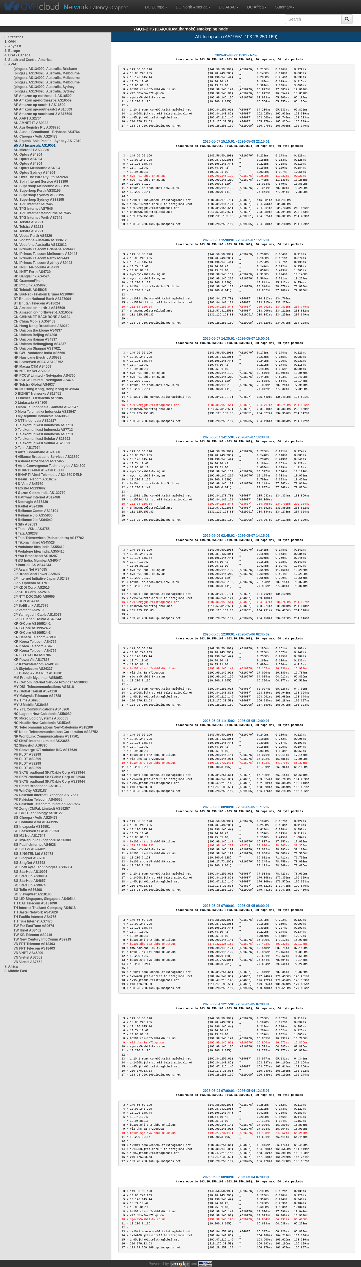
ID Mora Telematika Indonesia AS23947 (45, 412)
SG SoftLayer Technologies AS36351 (43, 867)
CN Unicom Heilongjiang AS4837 (40, 344)
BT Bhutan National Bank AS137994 (42, 299)
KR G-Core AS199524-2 (32, 628)
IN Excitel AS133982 (30, 488)
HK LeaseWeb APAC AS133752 (38, 362)
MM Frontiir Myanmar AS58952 (38, 678)
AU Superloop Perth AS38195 (37, 191)
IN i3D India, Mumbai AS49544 (37, 560)
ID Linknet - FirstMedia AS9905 (38, 398)
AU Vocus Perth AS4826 (33, 236)
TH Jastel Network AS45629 (36, 912)
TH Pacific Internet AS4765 (35, 917)
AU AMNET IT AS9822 (31, 123)
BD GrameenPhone (29, 281)
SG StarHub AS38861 (30, 876)
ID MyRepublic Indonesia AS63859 (41, 416)
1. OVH (10, 42)
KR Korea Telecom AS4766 (35, 642)
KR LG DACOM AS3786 (32, 655)
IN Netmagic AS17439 (31, 502)
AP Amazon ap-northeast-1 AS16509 (43, 96)
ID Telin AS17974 (27, 448)
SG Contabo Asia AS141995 (36, 822)
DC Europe (156, 7)
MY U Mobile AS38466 (31, 705)
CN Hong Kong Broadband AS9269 (41, 326)
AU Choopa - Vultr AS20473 (36, 136)
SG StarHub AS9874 (30, 885)
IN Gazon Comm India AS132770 (39, 493)
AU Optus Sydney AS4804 (34, 173)
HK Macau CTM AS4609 (32, 366)
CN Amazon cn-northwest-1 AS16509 (43, 312)
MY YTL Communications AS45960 (41, 709)
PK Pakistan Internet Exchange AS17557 (46, 795)
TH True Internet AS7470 (33, 921)
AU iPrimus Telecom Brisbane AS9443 (44, 249)
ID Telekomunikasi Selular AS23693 (42, 439)
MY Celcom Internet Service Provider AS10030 (51, 682)
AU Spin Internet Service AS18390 (41, 182)
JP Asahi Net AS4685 (30, 569)
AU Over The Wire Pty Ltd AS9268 (41, 177)
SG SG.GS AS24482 (29, 849)
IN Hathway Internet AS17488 (37, 497)
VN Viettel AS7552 (28, 957)
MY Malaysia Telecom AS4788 (37, 696)
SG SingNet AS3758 (29, 858)
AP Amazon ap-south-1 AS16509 (39, 105)
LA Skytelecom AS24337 (33, 669)
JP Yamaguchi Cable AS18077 (37, 615)
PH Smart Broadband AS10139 (38, 786)
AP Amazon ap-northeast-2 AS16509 (43, 100)
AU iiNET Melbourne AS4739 (36, 267)
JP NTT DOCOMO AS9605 (34, 597)
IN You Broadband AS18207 (36, 556)
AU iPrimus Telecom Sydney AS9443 (43, 263)
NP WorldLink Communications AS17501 (46, 736)
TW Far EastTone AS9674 (34, 926)
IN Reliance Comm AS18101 (36, 511)
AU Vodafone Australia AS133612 (40, 240)
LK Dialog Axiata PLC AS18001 (38, 673)
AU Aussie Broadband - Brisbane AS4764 (47, 132)
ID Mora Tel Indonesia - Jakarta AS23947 (46, 407)
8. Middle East (16, 971)
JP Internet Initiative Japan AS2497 (41, 578)
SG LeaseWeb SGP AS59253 (36, 831)
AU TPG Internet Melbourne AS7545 (42, 213)
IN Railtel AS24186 (28, 506)
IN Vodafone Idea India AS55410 (39, 547)
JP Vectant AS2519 (29, 610)
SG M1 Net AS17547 (29, 836)
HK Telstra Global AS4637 (34, 385)
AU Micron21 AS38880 (31, 150)
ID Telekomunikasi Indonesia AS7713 (43, 425)
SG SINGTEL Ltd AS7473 (33, 854)
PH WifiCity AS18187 (30, 791)
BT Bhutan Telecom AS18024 (37, 303)
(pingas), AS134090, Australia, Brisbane (45, 69)
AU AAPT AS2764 (27, 118)
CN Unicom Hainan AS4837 (35, 339)
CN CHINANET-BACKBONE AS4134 (42, 317)
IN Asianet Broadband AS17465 (39, 461)
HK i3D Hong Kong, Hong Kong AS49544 (46, 389)
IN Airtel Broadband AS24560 (37, 452)
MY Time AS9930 (27, 700)
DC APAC (229, 7)
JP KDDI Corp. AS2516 (32, 588)
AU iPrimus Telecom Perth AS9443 (41, 258)
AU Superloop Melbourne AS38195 (41, 186)
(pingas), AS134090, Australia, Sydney (44, 87)
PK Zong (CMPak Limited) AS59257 (42, 809)
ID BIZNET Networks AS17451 (37, 394)
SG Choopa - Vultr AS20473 (36, 818)
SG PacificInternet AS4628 (35, 845)
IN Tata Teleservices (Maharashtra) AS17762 (49, 538)
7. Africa (11, 966)
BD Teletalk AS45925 (30, 290)
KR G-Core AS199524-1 (32, 624)
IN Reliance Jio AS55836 (33, 515)
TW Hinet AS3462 (27, 930)
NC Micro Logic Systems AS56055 (41, 718)
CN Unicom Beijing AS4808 (35, 335)
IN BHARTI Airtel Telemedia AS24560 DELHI (48, 475)
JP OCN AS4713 (26, 601)
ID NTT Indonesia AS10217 (35, 421)
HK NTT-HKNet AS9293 (32, 371)
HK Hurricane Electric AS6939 (37, 357)
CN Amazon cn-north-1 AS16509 (39, 308)
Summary (285, 7)
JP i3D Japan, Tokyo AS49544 (37, 619)
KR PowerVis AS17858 (31, 660)
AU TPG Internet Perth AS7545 (38, 218)
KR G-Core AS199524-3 (32, 633)
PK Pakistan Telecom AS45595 (38, 800)
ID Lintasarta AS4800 (30, 403)
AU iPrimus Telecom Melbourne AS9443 (45, 254)
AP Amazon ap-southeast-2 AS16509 (43, 114)
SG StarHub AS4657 (30, 881)
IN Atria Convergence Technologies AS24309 (49, 466)
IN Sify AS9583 (25, 524)
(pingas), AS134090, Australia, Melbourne (47, 73)
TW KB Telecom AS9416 (33, 935)
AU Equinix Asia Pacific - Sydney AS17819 (48, 141)
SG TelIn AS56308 (28, 890)
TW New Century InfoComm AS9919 (42, 939)
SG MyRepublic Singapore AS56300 (42, 840)
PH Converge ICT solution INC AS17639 (45, 750)
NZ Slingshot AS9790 (30, 745)
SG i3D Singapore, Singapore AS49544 (45, 899)
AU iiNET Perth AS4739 (32, 272)
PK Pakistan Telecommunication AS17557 (47, 804)
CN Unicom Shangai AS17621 (37, 348)
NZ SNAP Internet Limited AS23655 (42, 741)
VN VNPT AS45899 (28, 953)
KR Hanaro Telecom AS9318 (36, 637)
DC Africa (257, 7)
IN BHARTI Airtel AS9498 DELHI (39, 470)
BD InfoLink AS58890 (30, 285)
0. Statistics (14, 37)
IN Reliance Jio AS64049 (33, 520)
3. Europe (12, 51)
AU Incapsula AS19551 (37, 145)
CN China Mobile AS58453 (34, 321)
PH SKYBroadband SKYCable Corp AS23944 (49, 772)
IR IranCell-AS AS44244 (32, 565)
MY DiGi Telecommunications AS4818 (44, 687)
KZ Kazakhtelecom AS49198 (36, 664)
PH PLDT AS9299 (27, 754)
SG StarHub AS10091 (30, 872)
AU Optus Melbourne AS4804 (37, 168)
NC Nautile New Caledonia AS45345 (42, 723)
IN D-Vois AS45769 (28, 484)
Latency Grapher (95, 7)
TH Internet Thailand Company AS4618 (45, 908)
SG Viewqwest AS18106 (33, 894)
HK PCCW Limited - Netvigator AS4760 (45, 376)
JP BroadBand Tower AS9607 (37, 574)
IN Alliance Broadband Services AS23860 (46, 457)
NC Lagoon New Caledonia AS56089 (43, 714)
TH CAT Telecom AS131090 (35, 903)
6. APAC (11, 64)
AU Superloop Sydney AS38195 (39, 195)
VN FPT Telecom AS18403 (34, 944)
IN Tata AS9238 (26, 533)
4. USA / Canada (17, 55)
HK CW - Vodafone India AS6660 (39, 353)
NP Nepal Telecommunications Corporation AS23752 (56, 732)
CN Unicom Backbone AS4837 (38, 330)
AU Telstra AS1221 (28, 222)
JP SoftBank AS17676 (31, 606)
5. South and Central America (28, 60)
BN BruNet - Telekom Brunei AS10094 (44, 294)
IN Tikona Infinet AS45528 (34, 542)
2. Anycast (13, 46)
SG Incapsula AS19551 (32, 827)
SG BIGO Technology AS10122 (38, 813)
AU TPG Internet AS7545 (33, 204)
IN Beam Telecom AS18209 (35, 479)
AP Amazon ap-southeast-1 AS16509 (43, 109)
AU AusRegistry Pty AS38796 (37, 127)
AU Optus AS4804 (28, 154)
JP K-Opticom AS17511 (32, 583)
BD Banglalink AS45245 (32, 276)
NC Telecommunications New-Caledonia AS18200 (53, 727)
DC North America (193, 7)
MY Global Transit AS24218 (35, 691)
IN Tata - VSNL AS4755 (32, 529)
